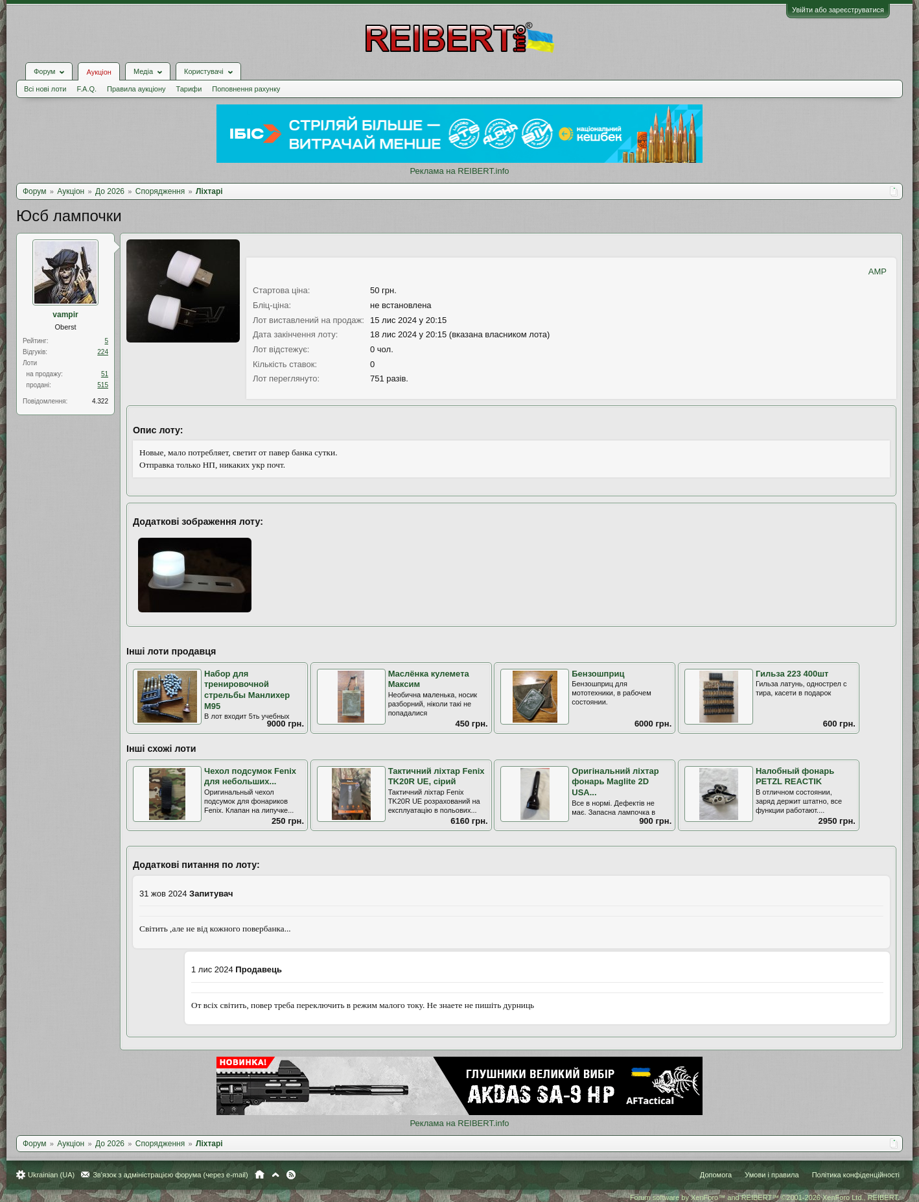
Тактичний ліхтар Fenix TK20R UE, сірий (436, 776)
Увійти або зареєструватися (838, 10)
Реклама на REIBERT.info (459, 171)
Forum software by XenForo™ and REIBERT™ (765, 1197)
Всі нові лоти (45, 89)
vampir (65, 314)
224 (102, 351)
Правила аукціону (136, 89)
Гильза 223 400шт (792, 674)
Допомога (716, 1175)
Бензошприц (598, 674)
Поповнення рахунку (246, 89)
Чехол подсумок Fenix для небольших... (250, 776)
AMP (877, 271)
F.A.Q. (86, 89)
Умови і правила (771, 1175)
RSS (291, 1174)
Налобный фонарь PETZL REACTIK (795, 776)
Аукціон (98, 72)
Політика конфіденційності (856, 1175)
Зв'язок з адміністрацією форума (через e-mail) (170, 1175)
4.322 (100, 401)
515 (102, 385)
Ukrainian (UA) (51, 1175)
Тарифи (189, 89)
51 (104, 374)
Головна (259, 1174)
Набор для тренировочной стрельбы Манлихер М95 (247, 690)
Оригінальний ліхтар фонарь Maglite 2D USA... (615, 781)
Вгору (275, 1174)
